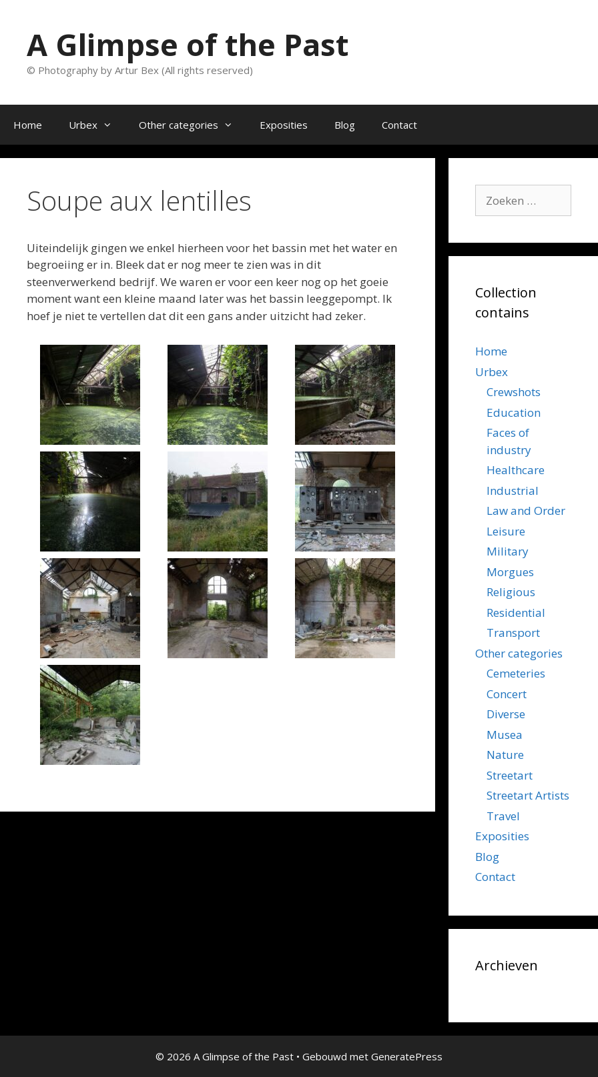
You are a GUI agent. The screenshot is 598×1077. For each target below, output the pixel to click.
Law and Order (526, 510)
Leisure (506, 531)
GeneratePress (406, 1056)
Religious (511, 592)
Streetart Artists (528, 795)
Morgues (510, 572)
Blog (344, 124)
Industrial (513, 490)
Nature (505, 754)
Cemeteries (516, 673)
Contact (399, 124)
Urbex (97, 125)
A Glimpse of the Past (187, 44)
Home (27, 124)
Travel (503, 816)
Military (508, 551)
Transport (513, 632)
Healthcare (516, 469)
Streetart (510, 775)
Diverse (506, 714)
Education (514, 412)
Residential (516, 612)
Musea (505, 734)
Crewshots (514, 391)
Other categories (192, 125)
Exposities (284, 124)
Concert (507, 694)
